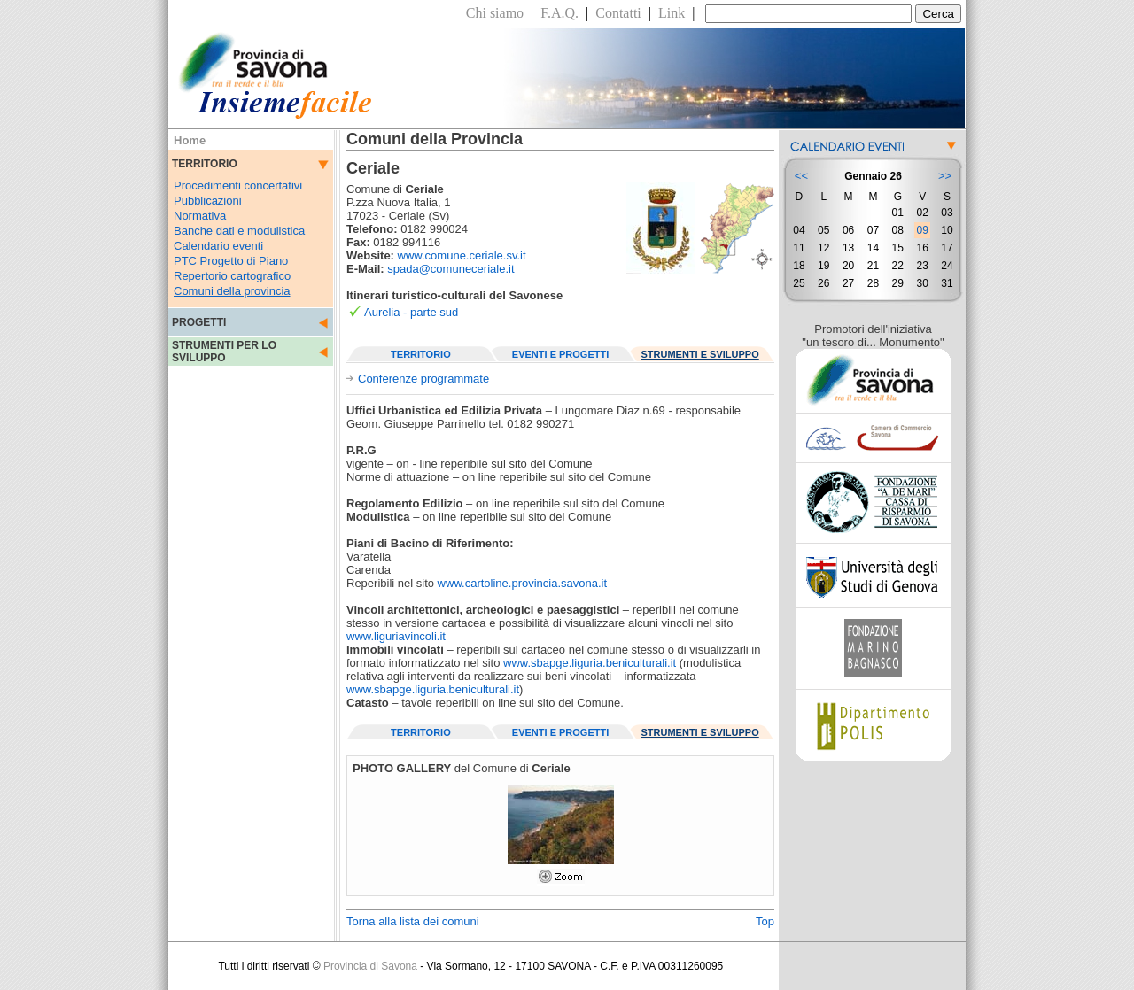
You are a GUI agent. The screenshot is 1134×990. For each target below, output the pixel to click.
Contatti (618, 12)
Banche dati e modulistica (239, 230)
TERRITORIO (421, 354)
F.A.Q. (559, 12)
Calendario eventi (218, 245)
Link (671, 12)
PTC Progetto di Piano (231, 260)
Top (765, 921)
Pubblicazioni (208, 200)
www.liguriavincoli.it (396, 636)
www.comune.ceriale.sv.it (462, 255)
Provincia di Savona (370, 966)
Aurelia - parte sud (411, 312)
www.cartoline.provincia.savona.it (522, 583)
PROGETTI (199, 322)
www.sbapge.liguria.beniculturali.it (589, 662)
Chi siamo (495, 12)
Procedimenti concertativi (238, 185)
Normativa (200, 215)
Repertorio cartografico (232, 275)
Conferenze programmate (423, 378)
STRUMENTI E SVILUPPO (700, 354)
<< (801, 175)
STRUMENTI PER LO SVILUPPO (224, 351)
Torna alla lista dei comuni (412, 921)
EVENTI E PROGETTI (560, 354)
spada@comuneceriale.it (450, 268)
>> (944, 175)
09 (922, 230)
